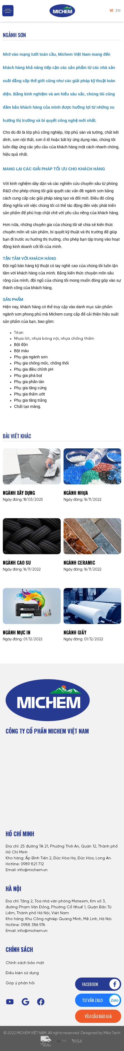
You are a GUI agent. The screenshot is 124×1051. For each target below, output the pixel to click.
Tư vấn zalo (101, 1000)
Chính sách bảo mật (25, 963)
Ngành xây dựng (19, 493)
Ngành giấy (75, 632)
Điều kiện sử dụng (22, 973)
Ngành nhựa (76, 493)
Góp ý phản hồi (20, 983)
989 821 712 (33, 864)
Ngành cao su (17, 562)
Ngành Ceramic (79, 562)
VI (111, 11)
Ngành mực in (16, 632)
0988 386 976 (33, 925)
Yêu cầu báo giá (98, 1016)
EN (118, 11)
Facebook (101, 984)
